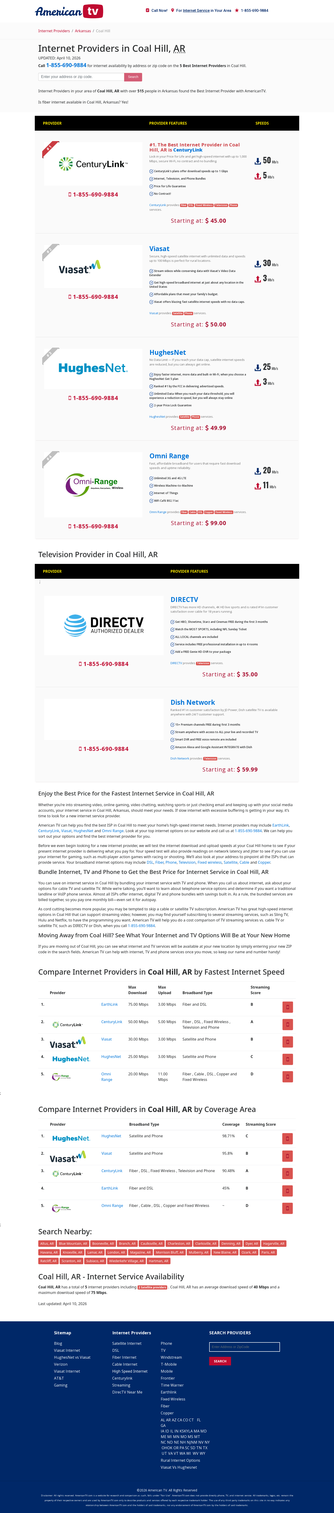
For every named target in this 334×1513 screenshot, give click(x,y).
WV (196, 1453)
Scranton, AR (71, 1261)
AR (168, 1419)
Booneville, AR (103, 1243)
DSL (150, 862)
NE (176, 1442)
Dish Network (192, 702)
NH (183, 1442)
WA (182, 1453)
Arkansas (83, 30)
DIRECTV (184, 599)
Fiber (159, 862)
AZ (174, 1419)
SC (187, 1447)
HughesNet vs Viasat (72, 1357)
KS (182, 1431)
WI (188, 1453)
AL (163, 1419)
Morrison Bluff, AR (170, 1252)
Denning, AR (231, 1243)
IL (171, 1431)
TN (199, 1447)
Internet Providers (54, 30)
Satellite (231, 862)
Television (187, 862)
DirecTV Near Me (127, 1392)
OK (169, 1447)
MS (190, 1436)
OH (164, 1447)
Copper (264, 862)
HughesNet (167, 352)
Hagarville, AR (273, 1243)
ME (163, 1436)
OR (176, 1447)
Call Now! (156, 10)
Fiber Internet (124, 1357)
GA (163, 1425)
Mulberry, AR (199, 1252)
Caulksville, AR (152, 1243)
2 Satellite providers (152, 1287)
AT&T (59, 1378)
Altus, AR (47, 1243)
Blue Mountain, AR (73, 1243)
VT (176, 1453)
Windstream (171, 1357)
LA (190, 1431)
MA (196, 1431)
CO (185, 1419)
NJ (189, 1442)
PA (182, 1447)
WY (202, 1453)
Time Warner (172, 1385)
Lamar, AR (95, 1252)
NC (163, 1442)
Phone (171, 862)
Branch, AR (127, 1243)
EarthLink (280, 825)
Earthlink (169, 1392)
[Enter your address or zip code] (81, 77)
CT (191, 1419)
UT (164, 1453)
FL (199, 1419)
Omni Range (169, 455)
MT (197, 1436)
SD (192, 1447)
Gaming (60, 1385)
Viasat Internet (67, 1350)
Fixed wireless (210, 862)
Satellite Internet (126, 1343)
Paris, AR (268, 1252)
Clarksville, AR (205, 1243)
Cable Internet (124, 1364)
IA (162, 1431)
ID (167, 1431)
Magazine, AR (140, 1252)
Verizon (60, 1364)
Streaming (121, 1385)
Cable (244, 862)
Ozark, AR (249, 1252)
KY (186, 1431)
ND (170, 1442)
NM (194, 1442)
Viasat (159, 248)
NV (201, 1442)
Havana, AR (49, 1252)
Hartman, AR (158, 1261)
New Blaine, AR (225, 1252)
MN (176, 1436)
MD (203, 1431)
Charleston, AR (179, 1243)
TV (163, 1350)
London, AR (116, 1252)
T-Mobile (169, 1364)
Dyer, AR (252, 1243)
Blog (58, 1343)
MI (169, 1436)
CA (179, 1419)
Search (133, 77)
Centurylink (122, 1378)
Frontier (168, 1378)
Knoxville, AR (72, 1252)
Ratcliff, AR (48, 1261)
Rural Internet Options (180, 1460)
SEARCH (220, 1361)
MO (183, 1436)
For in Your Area (201, 10)
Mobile (167, 1371)
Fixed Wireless (173, 1399)
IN (176, 1431)
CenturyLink (187, 150)
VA (170, 1453)
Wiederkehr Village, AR (126, 1261)
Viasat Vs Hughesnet (179, 1467)
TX (205, 1447)
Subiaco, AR (95, 1261)
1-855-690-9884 (251, 10)
